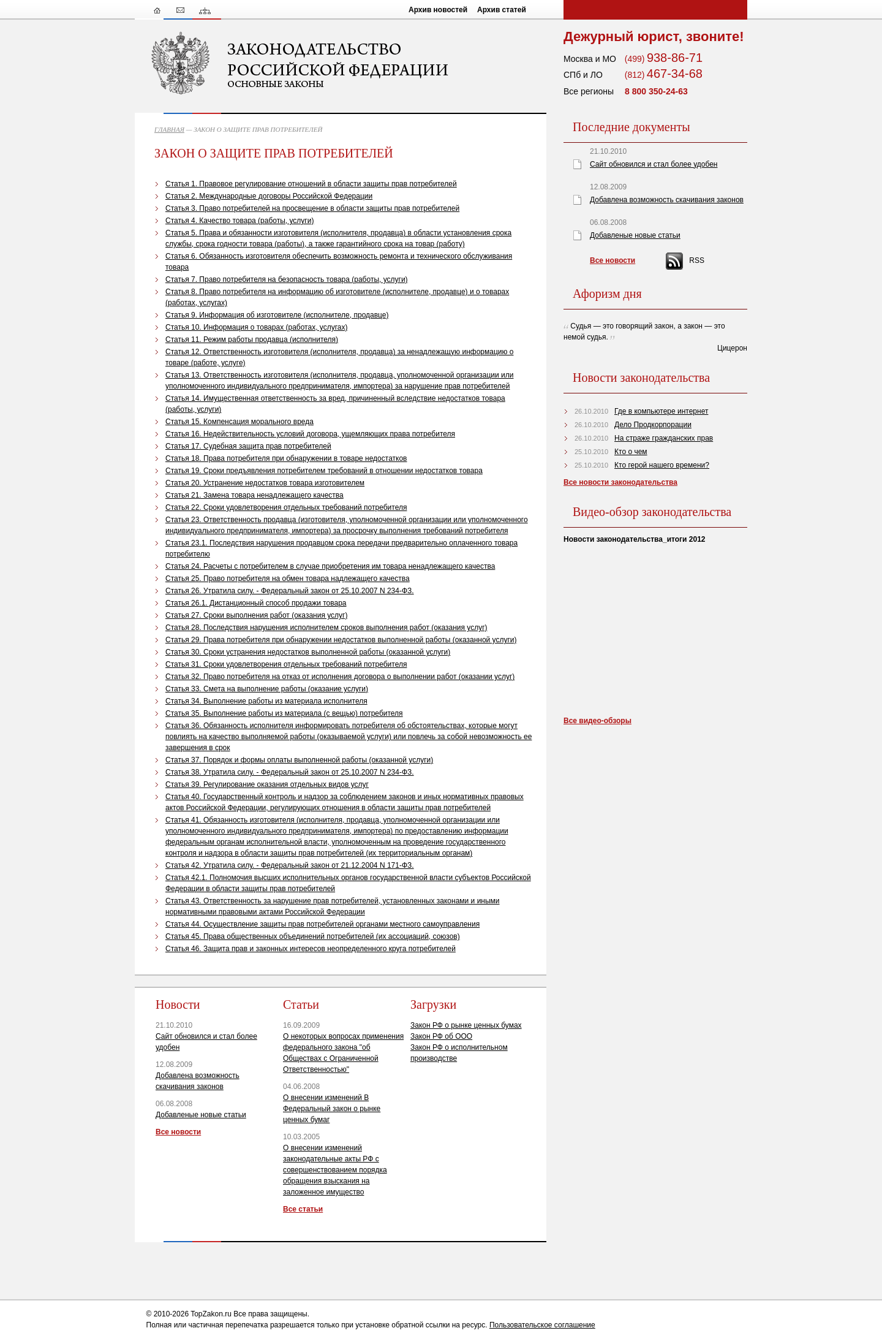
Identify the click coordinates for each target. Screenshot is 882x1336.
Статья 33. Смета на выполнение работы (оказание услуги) (266, 689)
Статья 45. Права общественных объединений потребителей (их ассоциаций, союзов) (312, 936)
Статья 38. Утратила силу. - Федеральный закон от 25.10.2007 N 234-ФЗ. (289, 772)
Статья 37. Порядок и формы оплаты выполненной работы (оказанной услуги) (299, 760)
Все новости (178, 1132)
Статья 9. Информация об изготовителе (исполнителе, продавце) (277, 315)
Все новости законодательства (620, 482)
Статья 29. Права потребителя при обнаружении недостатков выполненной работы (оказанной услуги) (341, 640)
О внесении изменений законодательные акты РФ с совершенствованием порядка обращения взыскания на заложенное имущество (335, 1170)
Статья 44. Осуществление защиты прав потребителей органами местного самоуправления (322, 924)
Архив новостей (438, 10)
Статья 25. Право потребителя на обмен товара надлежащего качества (287, 578)
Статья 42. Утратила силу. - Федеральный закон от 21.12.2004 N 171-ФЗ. (289, 865)
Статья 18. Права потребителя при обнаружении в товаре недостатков (286, 458)
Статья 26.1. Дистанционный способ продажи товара (256, 603)
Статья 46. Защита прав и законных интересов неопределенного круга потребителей (310, 948)
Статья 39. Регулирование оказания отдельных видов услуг (267, 784)
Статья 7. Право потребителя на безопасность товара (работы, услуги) (286, 279)
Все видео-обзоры (597, 720)
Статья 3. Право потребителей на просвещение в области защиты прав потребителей (312, 208)
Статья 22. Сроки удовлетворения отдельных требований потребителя (286, 507)
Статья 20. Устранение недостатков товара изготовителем (264, 483)
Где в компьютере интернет (661, 411)
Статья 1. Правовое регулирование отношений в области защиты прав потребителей (311, 184)
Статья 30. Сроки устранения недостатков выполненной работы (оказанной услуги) (307, 652)
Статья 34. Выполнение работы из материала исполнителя (266, 701)
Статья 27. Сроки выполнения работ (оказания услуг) (256, 615)
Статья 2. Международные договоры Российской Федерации (268, 196)
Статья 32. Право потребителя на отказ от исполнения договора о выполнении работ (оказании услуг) (339, 676)
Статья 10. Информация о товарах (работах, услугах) (256, 327)
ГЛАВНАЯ (169, 129)
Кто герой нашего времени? (661, 465)
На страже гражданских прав (663, 438)
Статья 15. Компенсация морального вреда (239, 421)
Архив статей (501, 10)
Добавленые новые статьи (201, 1114)
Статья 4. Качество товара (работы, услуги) (239, 220)
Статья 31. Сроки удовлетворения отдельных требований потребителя (286, 664)
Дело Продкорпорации (653, 424)
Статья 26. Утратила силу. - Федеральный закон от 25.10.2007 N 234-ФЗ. (289, 590)
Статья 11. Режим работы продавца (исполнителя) (251, 339)
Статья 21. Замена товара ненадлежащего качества (254, 495)
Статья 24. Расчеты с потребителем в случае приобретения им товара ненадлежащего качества (330, 566)
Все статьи (303, 1209)
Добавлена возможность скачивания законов (667, 199)
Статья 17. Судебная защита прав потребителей (248, 446)
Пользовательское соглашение (542, 1325)
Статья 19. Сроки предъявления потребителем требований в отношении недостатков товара (324, 470)
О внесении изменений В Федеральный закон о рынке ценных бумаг (331, 1108)
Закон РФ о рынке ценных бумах (466, 1025)
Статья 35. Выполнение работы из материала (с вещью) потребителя (284, 713)
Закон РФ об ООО (441, 1036)
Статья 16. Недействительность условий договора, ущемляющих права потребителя (310, 434)
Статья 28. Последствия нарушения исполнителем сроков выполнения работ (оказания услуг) (326, 627)
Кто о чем (630, 451)
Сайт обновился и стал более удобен (653, 164)
